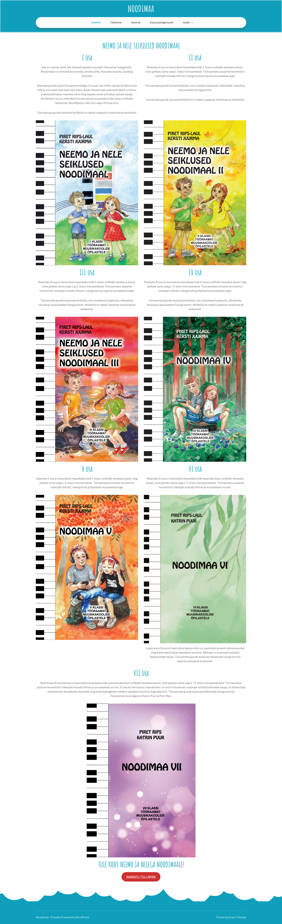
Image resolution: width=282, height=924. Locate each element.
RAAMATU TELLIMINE (141, 877)
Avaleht (96, 22)
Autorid (135, 22)
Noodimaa (141, 8)
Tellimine (115, 22)
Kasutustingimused (161, 22)
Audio (186, 22)
